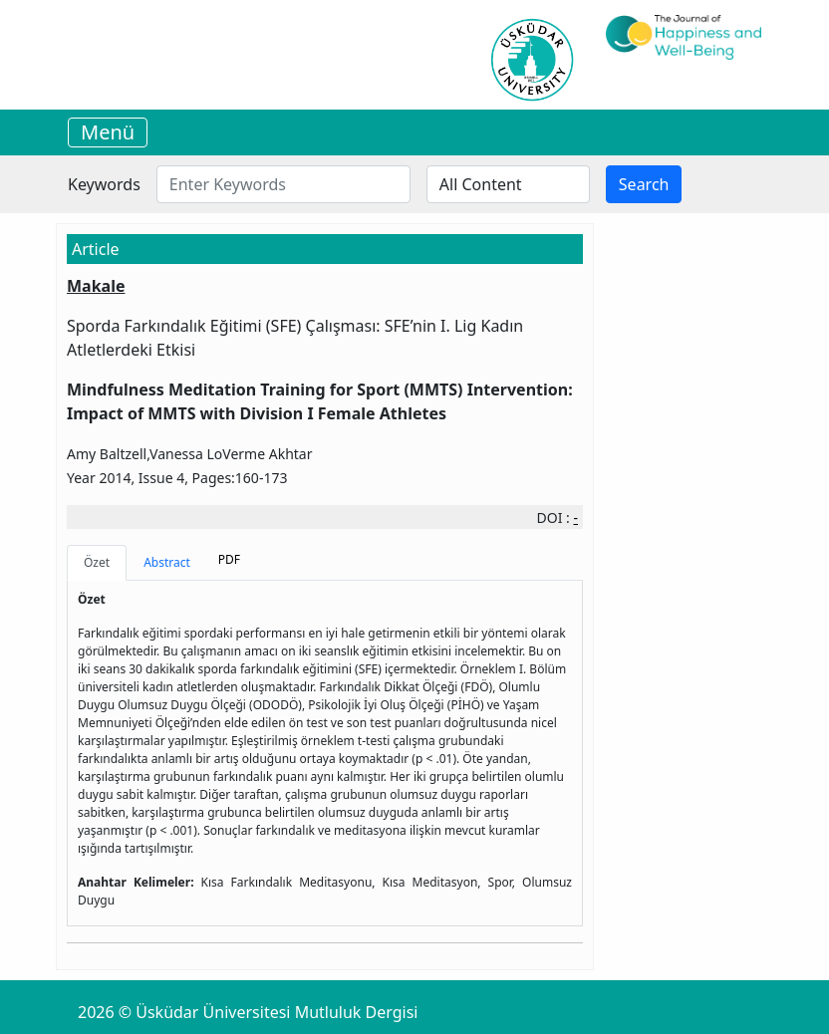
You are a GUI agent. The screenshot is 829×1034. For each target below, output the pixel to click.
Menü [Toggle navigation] (108, 132)
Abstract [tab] (166, 562)
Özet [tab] (97, 562)
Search (644, 184)
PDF (229, 559)
